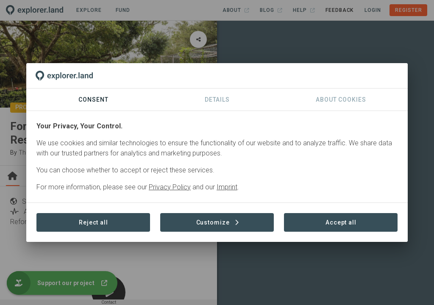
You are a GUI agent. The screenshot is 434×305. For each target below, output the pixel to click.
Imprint (227, 187)
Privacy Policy (170, 187)
